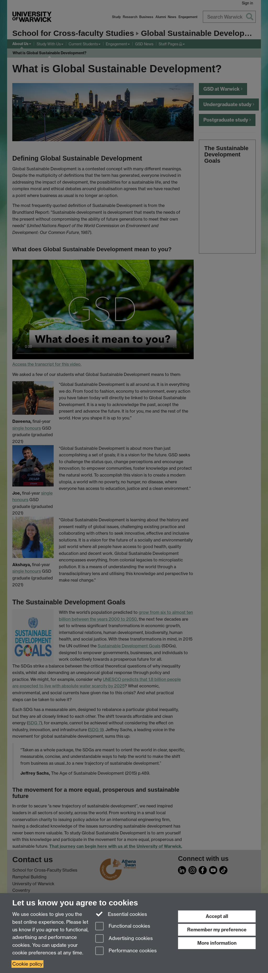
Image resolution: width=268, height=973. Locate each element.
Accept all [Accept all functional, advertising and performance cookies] (217, 916)
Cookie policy (27, 964)
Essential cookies (121, 913)
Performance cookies (126, 951)
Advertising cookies (124, 939)
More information (217, 943)
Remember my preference (217, 930)
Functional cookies (122, 926)
